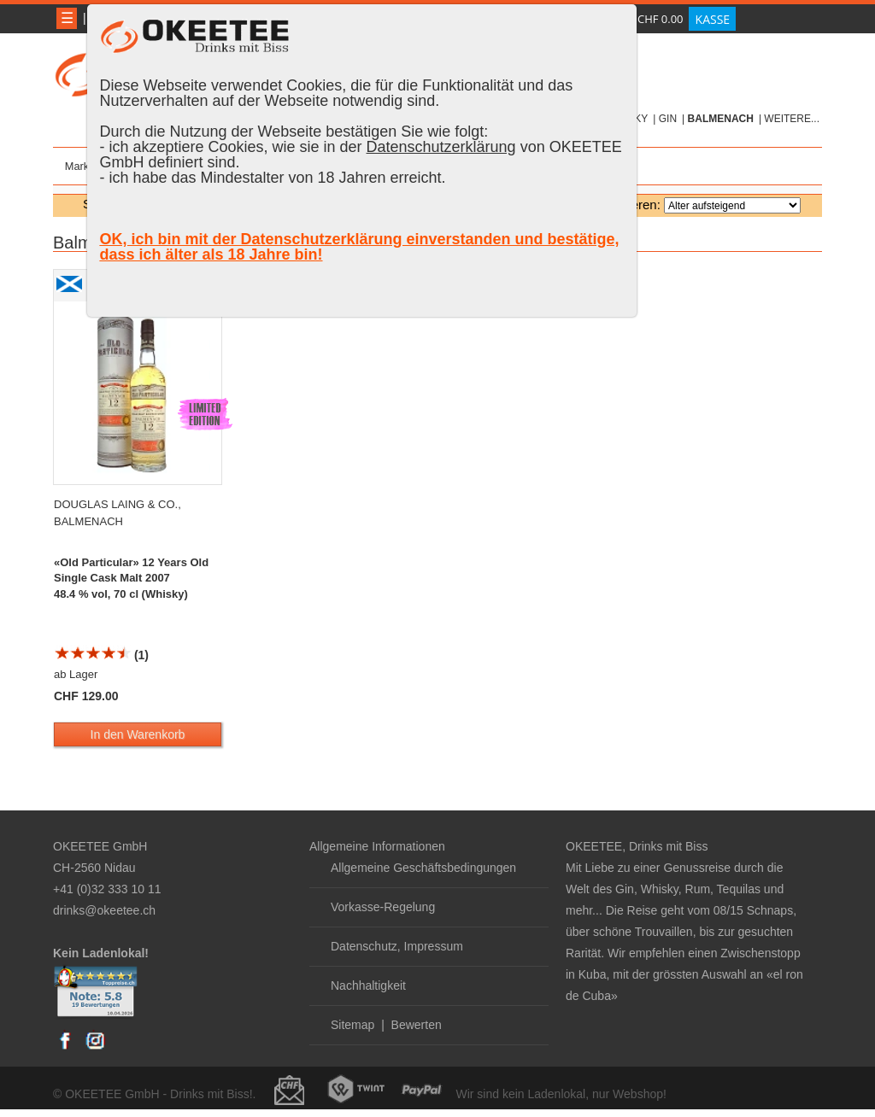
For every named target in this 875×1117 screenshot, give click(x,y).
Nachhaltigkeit (368, 985)
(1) (101, 655)
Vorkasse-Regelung (383, 907)
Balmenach (721, 119)
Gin (668, 119)
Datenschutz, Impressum (397, 946)
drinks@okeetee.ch (104, 910)
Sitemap (352, 1025)
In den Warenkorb (138, 734)
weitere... (791, 119)
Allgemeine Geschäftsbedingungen (423, 867)
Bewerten (416, 1025)
